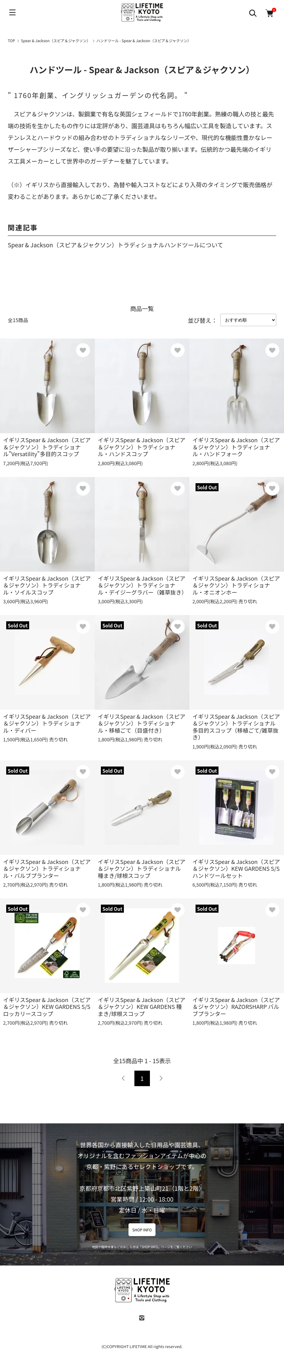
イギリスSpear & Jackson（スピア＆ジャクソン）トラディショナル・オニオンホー (236, 585)
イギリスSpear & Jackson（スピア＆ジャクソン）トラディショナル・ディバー (47, 723)
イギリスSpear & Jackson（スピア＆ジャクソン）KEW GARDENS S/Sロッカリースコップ (47, 1007)
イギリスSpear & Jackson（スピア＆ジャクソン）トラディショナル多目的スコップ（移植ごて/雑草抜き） (236, 726)
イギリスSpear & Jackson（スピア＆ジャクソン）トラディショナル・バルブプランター (47, 868)
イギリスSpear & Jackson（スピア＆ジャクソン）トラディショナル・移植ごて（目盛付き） (141, 723)
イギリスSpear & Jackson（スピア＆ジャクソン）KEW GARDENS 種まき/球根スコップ (141, 1007)
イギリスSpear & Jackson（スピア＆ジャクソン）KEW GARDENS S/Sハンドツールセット (236, 868)
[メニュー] (12, 12)
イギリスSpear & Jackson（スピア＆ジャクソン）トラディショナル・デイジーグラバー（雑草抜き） (142, 585)
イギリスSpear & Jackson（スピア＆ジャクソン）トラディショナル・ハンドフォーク (236, 447)
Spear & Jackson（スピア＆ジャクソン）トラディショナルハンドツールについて (115, 245)
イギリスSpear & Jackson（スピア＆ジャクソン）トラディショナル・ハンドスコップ (141, 447)
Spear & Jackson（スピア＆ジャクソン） (56, 40)
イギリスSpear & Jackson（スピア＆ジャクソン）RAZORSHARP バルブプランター (236, 1007)
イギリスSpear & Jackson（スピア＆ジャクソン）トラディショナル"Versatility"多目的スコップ (47, 447)
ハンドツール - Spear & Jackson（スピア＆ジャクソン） (143, 40)
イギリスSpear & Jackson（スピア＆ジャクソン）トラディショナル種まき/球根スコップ (141, 868)
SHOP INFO (142, 1229)
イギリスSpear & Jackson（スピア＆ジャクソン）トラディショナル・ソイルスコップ (47, 585)
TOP (11, 40)
